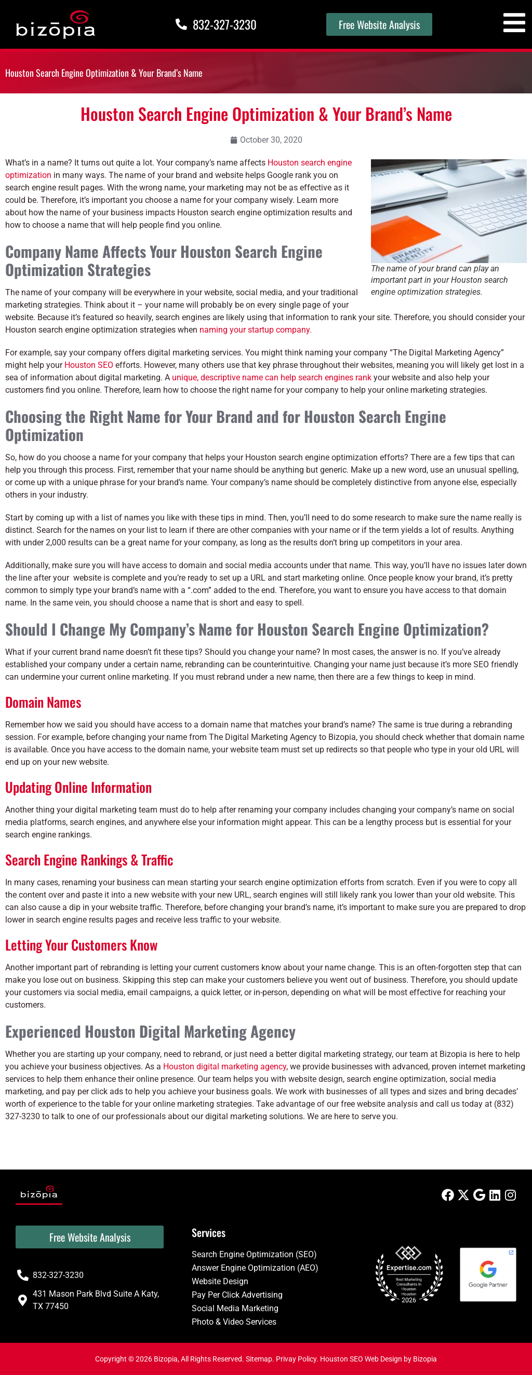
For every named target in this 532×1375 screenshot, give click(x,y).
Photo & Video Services (234, 1322)
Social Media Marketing (235, 1308)
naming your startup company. (256, 330)
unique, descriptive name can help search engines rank (271, 377)
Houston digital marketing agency (224, 1066)
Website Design (220, 1281)
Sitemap (259, 1359)
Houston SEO (88, 365)
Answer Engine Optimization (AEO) (255, 1268)
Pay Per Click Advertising (237, 1295)
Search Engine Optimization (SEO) (254, 1254)
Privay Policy (296, 1359)
